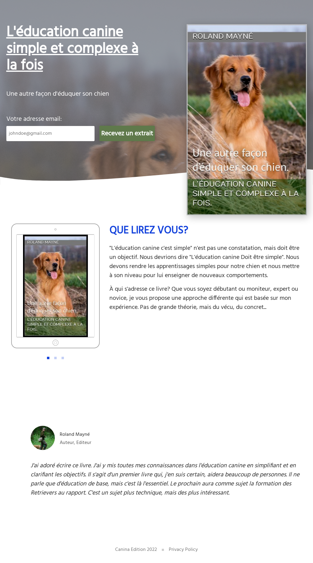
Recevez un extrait (127, 133)
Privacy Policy (183, 549)
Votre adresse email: (34, 119)
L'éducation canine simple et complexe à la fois (72, 49)
